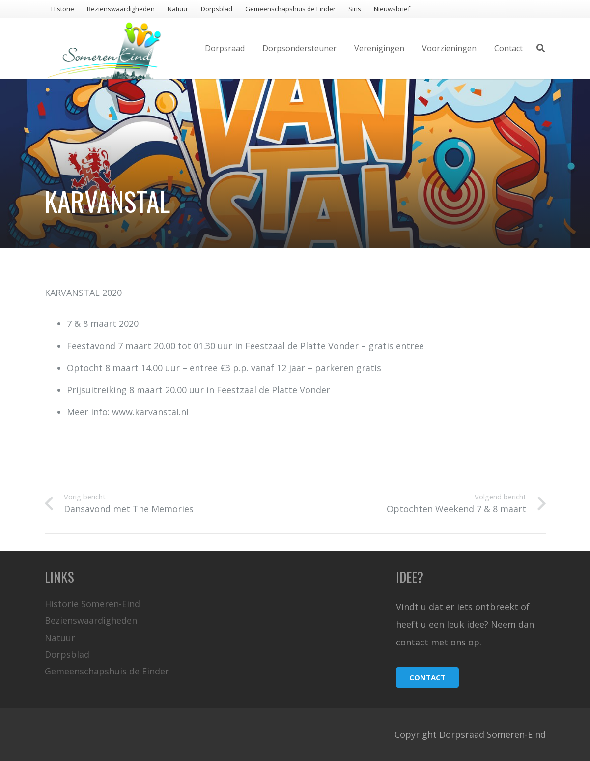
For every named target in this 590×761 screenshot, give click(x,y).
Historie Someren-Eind (92, 604)
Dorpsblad (67, 654)
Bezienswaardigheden (91, 620)
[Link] (104, 48)
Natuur (60, 638)
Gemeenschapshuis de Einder (107, 671)
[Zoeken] (541, 48)
